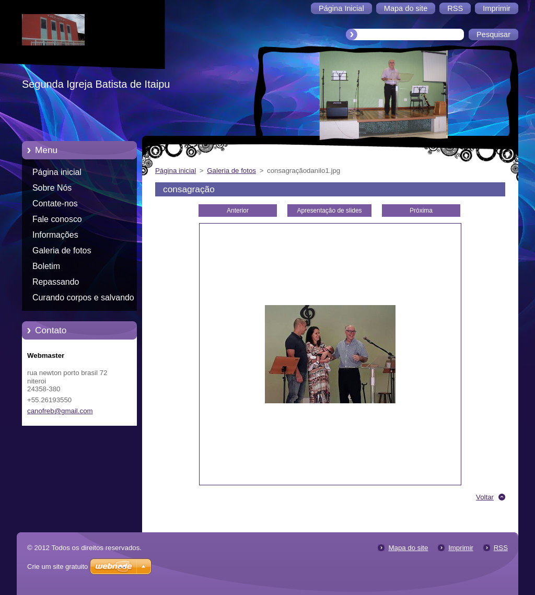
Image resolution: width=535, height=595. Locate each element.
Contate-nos (55, 203)
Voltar (485, 497)
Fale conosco (57, 219)
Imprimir (460, 548)
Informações (55, 234)
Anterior (238, 210)
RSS (501, 548)
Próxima (421, 210)
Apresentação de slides (329, 210)
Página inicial (57, 172)
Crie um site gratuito (57, 566)
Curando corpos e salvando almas (83, 299)
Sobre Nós (52, 187)
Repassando (55, 281)
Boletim (46, 266)
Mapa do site (408, 548)
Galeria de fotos (61, 250)
